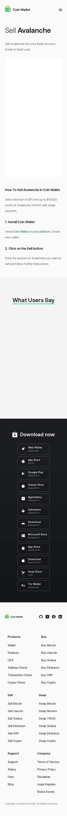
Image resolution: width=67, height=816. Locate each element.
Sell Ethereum (16, 726)
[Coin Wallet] (17, 9)
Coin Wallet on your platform (31, 231)
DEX (11, 660)
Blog (11, 784)
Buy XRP (47, 675)
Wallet (12, 645)
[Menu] (60, 9)
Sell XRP (13, 733)
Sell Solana (15, 718)
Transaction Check (20, 675)
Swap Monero (48, 711)
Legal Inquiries (46, 784)
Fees (11, 777)
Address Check (17, 667)
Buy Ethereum (50, 667)
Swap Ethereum (49, 733)
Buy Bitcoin (48, 645)
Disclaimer (43, 777)
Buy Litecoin (49, 652)
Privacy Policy (46, 769)
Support (13, 762)
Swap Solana (47, 726)
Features (13, 652)
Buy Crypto (48, 682)
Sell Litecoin (15, 711)
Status (12, 769)
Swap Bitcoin (47, 703)
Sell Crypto (15, 741)
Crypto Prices (16, 682)
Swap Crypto (47, 741)
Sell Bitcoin (15, 703)
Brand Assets (45, 791)
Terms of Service (48, 762)
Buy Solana (48, 660)
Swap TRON (47, 718)
